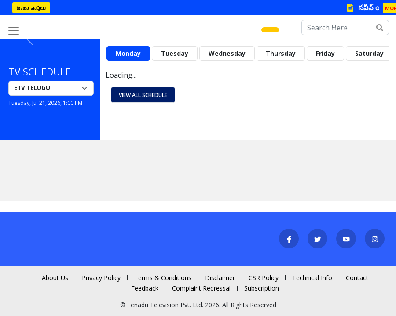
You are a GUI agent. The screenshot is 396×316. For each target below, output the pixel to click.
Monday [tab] (128, 53)
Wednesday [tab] (227, 53)
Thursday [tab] (281, 53)
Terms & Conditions (162, 277)
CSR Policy (264, 277)
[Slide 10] (363, 29)
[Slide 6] (324, 29)
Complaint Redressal (201, 288)
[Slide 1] (270, 29)
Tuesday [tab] (174, 53)
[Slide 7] (334, 29)
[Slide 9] (353, 29)
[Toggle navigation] (13, 30)
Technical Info (312, 277)
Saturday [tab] (369, 53)
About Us (55, 277)
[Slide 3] (295, 29)
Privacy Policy (101, 277)
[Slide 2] (286, 29)
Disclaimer (220, 277)
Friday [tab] (325, 53)
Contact (357, 277)
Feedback (144, 288)
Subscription (261, 288)
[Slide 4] (305, 29)
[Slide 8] (344, 29)
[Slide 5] (315, 29)
